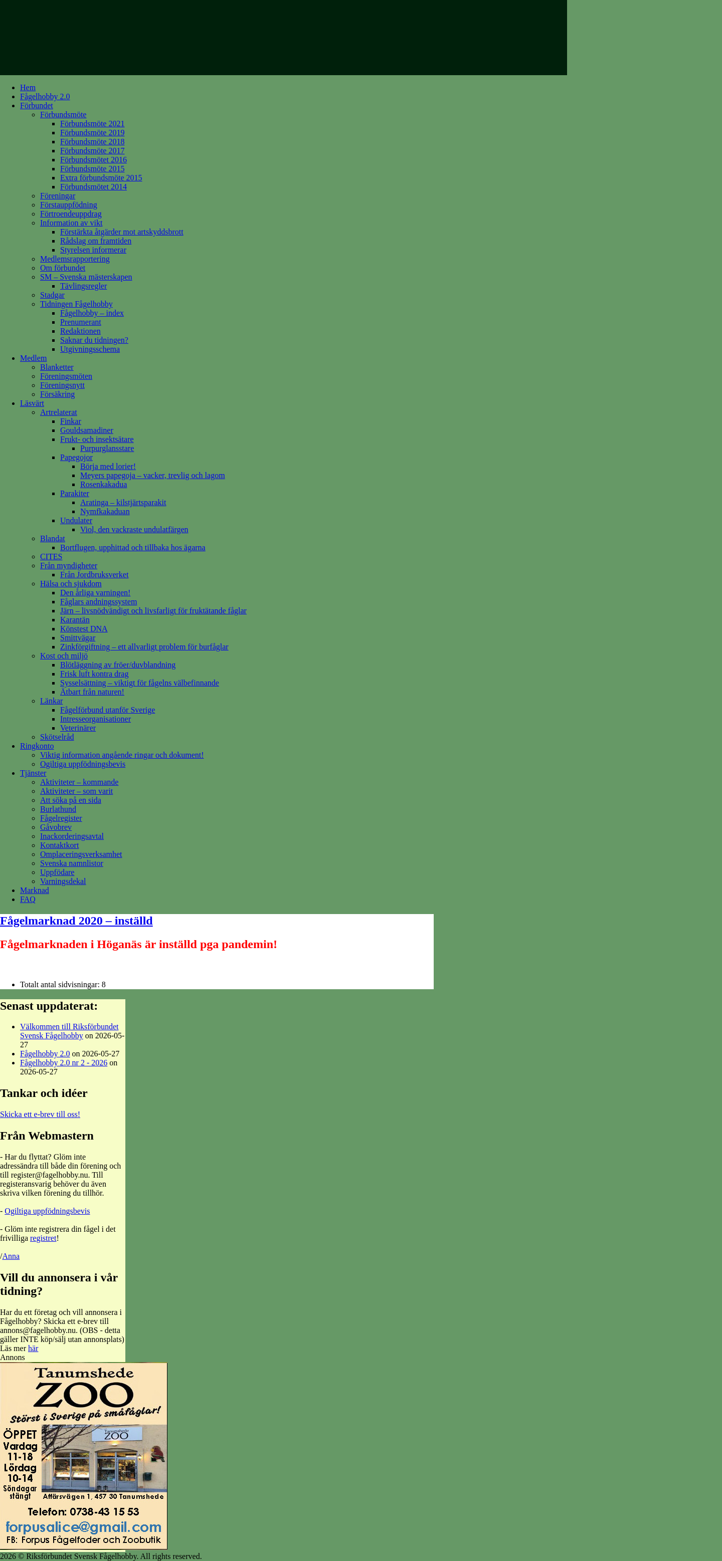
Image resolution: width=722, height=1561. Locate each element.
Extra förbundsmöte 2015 (101, 177)
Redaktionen (80, 331)
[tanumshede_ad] (83, 1547)
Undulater (76, 520)
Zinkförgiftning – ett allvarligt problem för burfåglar (144, 646)
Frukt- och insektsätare (97, 439)
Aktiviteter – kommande (79, 782)
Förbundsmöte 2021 (92, 123)
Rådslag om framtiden (95, 241)
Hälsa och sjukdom (71, 583)
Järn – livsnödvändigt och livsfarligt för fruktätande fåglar (153, 610)
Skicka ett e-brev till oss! (40, 1114)
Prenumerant (80, 322)
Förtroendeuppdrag (71, 213)
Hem (28, 87)
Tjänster (33, 773)
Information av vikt (71, 222)
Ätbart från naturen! (92, 692)
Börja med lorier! (108, 466)
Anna (11, 1256)
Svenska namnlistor (71, 863)
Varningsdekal (63, 881)
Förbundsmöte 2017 (92, 150)
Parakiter (74, 493)
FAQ (28, 899)
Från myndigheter (68, 565)
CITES (51, 556)
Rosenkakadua (103, 484)
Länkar (51, 701)
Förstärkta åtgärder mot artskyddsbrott (122, 232)
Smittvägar (77, 637)
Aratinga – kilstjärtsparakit (123, 502)
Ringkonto (37, 746)
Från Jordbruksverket (94, 574)
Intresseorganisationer (95, 719)
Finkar (70, 421)
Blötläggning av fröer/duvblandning (117, 664)
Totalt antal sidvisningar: (61, 984)
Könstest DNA (84, 628)
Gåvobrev (56, 827)
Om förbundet (62, 268)
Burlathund (58, 809)
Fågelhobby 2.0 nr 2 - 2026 (63, 1062)
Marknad (34, 890)
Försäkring (57, 394)
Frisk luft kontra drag (94, 674)
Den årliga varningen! (95, 592)
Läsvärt (32, 403)
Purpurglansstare (107, 448)
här (33, 1348)
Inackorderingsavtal (72, 836)
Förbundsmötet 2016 (93, 159)
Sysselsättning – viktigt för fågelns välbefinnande (139, 683)
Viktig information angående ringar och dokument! (122, 755)
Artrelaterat (58, 412)
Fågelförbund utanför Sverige (107, 710)
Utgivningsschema (90, 349)
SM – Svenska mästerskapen (86, 277)
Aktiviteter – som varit (76, 791)
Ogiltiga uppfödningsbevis (82, 764)
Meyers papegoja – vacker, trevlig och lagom (152, 475)
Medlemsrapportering (75, 259)
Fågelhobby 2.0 (45, 96)
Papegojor (76, 457)
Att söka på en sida (70, 800)
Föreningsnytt (62, 385)
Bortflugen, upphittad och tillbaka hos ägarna (133, 547)
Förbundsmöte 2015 (92, 168)
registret (43, 1238)
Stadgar (52, 295)
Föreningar (57, 195)
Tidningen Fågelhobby (76, 304)
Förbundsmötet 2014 (93, 186)
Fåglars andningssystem (98, 601)
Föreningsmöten (66, 376)
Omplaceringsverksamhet (81, 854)
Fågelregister (61, 818)
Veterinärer (78, 728)
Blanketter (57, 367)
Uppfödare (57, 872)
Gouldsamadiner (86, 430)
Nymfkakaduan (105, 511)
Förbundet (36, 105)
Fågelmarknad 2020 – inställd (76, 920)
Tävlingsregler (83, 286)
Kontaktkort (59, 845)
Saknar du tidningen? (94, 340)
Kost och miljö (64, 655)
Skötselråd (57, 737)
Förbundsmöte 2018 (92, 141)
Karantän (75, 619)
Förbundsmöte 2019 (92, 132)
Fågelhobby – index (92, 313)
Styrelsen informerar (93, 250)
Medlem (33, 358)
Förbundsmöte (63, 114)
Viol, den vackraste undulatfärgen (134, 529)
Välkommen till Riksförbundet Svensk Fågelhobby (69, 1031)
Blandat (52, 538)
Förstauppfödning (68, 204)
